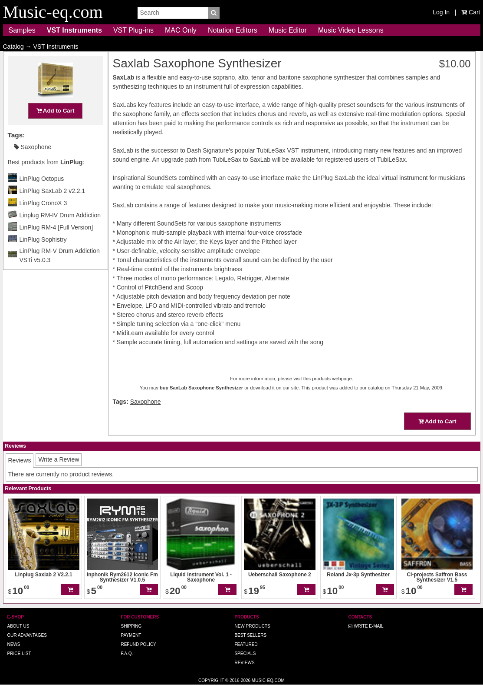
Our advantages (27, 635)
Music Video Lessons (351, 30)
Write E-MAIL (365, 626)
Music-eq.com (268, 680)
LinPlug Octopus (42, 195)
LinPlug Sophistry (43, 256)
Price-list (19, 653)
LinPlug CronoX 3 (43, 219)
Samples (22, 30)
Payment (131, 635)
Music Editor (288, 30)
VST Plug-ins (133, 30)
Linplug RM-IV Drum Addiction (60, 232)
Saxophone (33, 163)
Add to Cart (55, 127)
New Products (252, 626)
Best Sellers (250, 635)
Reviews (244, 662)
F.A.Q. (127, 653)
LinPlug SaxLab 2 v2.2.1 (52, 207)
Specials (245, 653)
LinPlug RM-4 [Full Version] (56, 244)
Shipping (131, 626)
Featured (245, 644)
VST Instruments (74, 30)
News (13, 644)
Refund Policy (138, 644)
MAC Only (181, 30)
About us (18, 626)
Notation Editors (232, 30)
